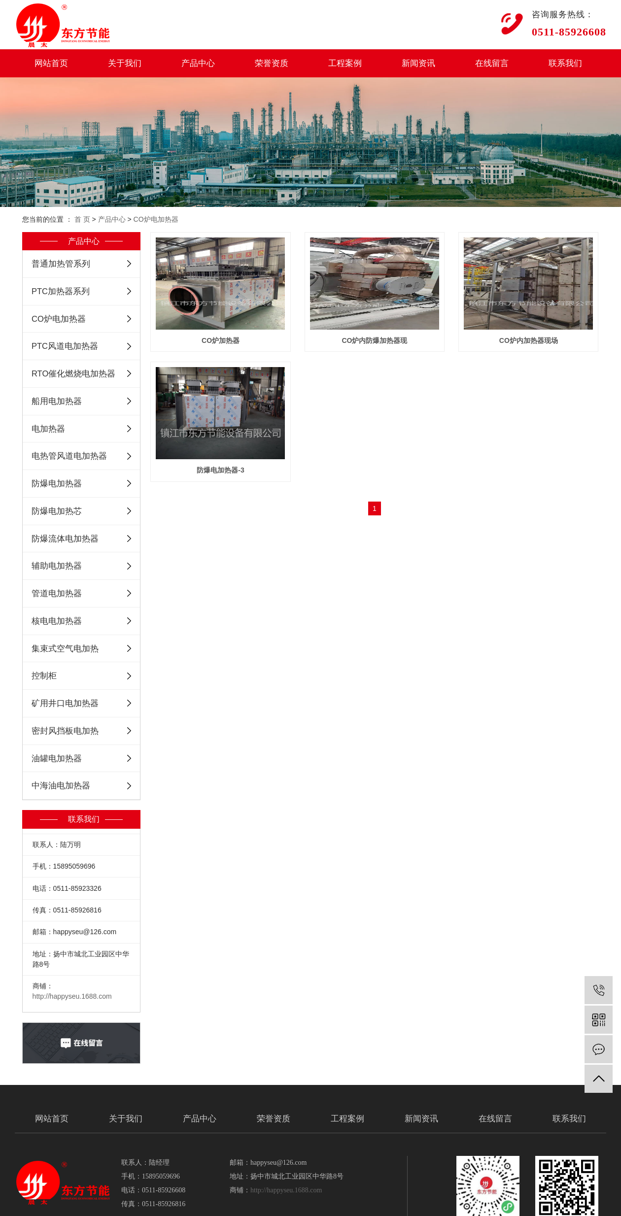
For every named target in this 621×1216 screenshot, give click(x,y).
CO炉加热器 (222, 340)
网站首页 (51, 63)
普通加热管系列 (61, 263)
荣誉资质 (271, 63)
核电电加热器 (57, 620)
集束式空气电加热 (65, 648)
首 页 (82, 219)
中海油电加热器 (61, 785)
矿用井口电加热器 (65, 703)
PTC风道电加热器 (65, 345)
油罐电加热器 (57, 758)
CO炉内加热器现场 (221, 470)
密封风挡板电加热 (65, 730)
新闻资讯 (418, 63)
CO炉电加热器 (156, 219)
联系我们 (565, 63)
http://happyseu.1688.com (72, 996)
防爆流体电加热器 (65, 538)
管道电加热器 (57, 593)
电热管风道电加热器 (69, 455)
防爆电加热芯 (57, 511)
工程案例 (345, 63)
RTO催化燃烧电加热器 (73, 373)
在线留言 (492, 63)
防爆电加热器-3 (377, 470)
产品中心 (198, 63)
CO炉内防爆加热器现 (377, 340)
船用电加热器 (57, 401)
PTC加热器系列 (61, 291)
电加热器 (48, 428)
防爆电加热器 (57, 483)
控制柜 (44, 675)
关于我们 (124, 63)
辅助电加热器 (57, 565)
